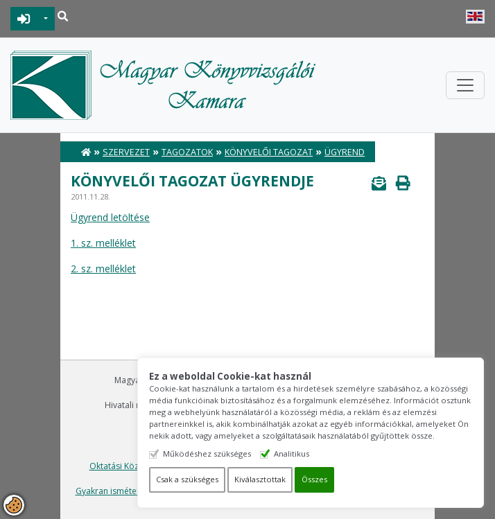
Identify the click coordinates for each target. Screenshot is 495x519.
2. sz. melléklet (103, 268)
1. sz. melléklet (103, 242)
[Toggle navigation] (465, 85)
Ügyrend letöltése (110, 217)
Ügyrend (344, 152)
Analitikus (291, 453)
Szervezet (126, 152)
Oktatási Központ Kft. (130, 466)
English (475, 17)
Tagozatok (187, 152)
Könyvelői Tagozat (269, 152)
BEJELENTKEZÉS (23, 18)
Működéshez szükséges (207, 453)
